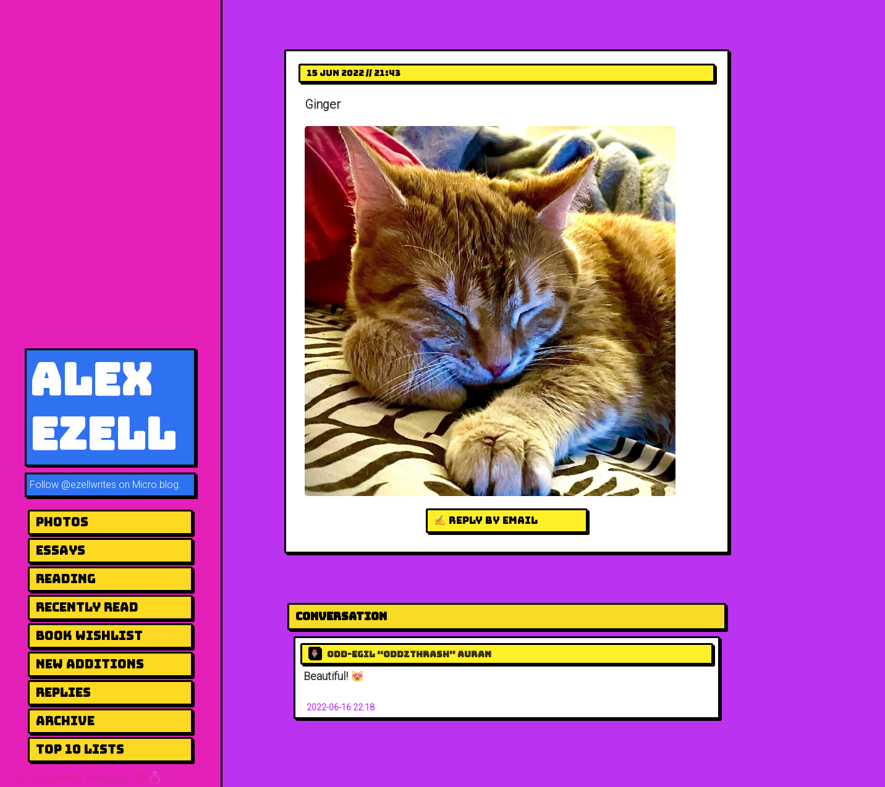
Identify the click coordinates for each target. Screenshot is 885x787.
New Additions (90, 664)
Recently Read (87, 607)
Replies (63, 692)
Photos (62, 522)
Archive (65, 721)
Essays (60, 550)
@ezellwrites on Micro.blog (120, 484)
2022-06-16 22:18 (341, 707)
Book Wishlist (89, 636)
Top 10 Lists (80, 749)
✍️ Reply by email (486, 520)
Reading (66, 579)
